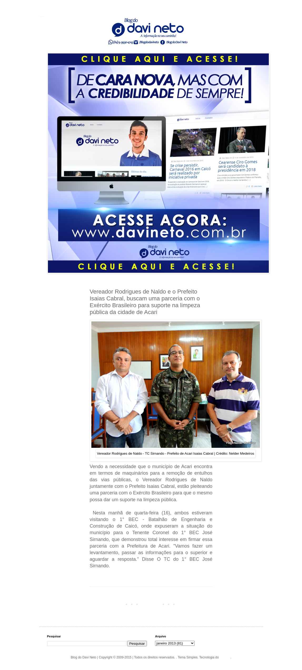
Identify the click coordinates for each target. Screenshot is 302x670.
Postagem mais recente (107, 604)
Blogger (225, 657)
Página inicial (152, 604)
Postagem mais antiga (195, 604)
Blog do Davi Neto (41, 16)
